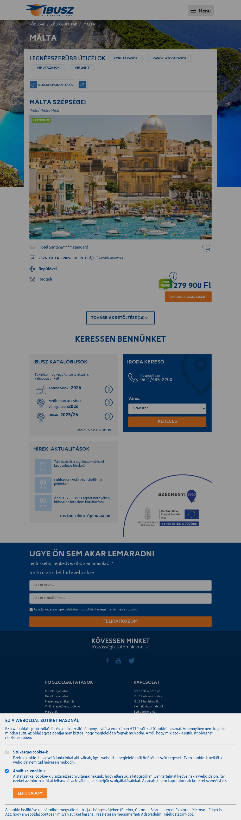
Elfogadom (30, 793)
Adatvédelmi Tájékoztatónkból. (167, 815)
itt (196, 734)
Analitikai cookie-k (29, 772)
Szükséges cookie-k (30, 753)
